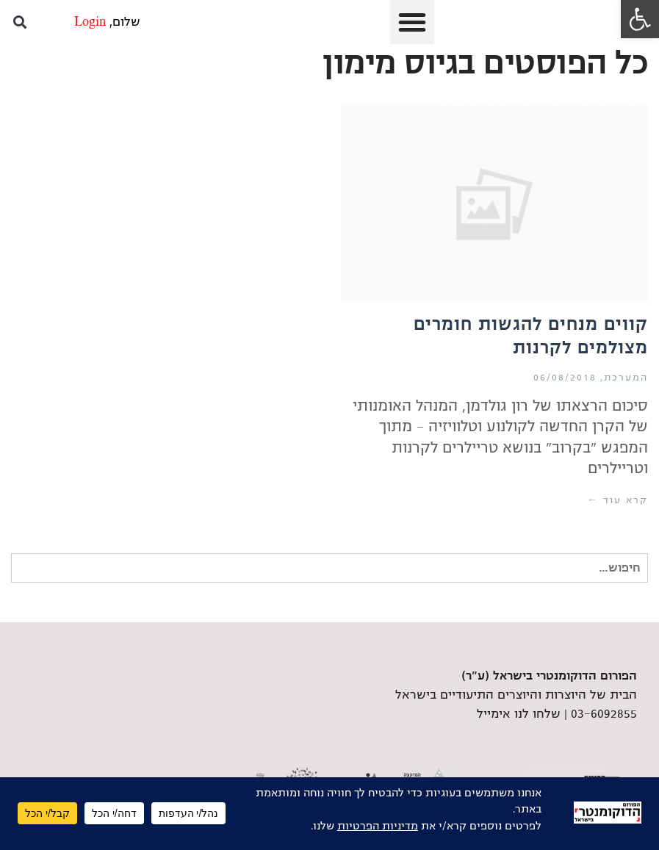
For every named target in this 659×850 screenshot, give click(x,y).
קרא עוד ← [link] (617, 500)
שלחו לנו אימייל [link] (519, 714)
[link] (640, 19)
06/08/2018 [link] (565, 377)
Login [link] (90, 22)
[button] (412, 22)
